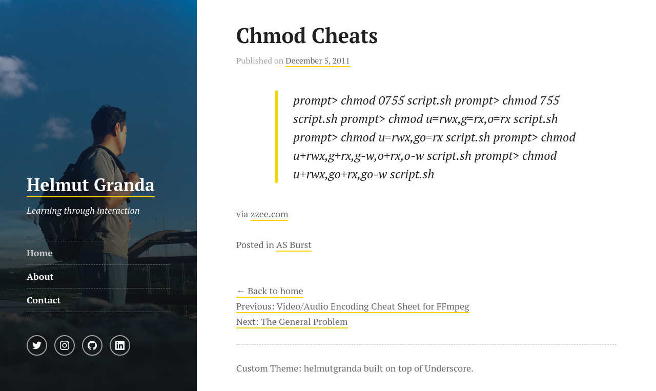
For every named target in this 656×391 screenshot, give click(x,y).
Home (40, 252)
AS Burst (294, 244)
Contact (44, 300)
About (40, 276)
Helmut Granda (91, 184)
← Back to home (269, 290)
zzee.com (270, 214)
